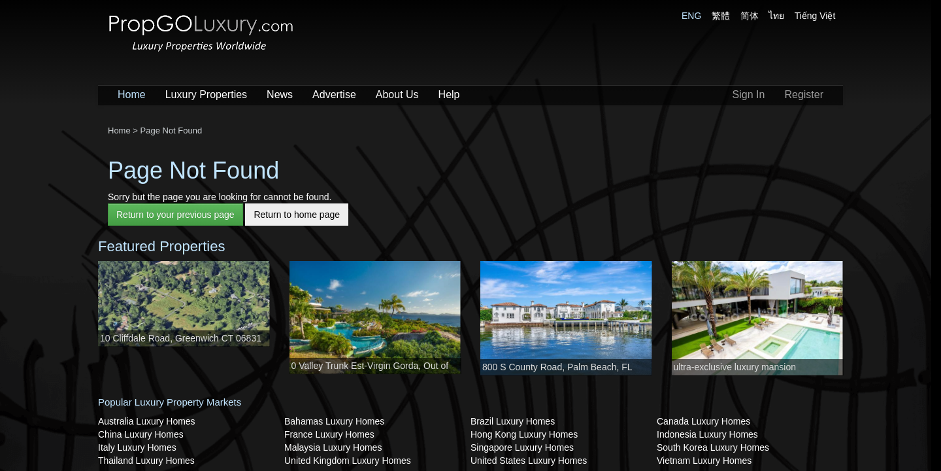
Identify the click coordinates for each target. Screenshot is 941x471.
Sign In (749, 94)
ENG (691, 15)
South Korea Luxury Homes (713, 447)
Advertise (334, 94)
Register (803, 94)
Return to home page (297, 214)
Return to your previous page (175, 214)
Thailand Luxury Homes (146, 460)
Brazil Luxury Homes (512, 421)
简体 (749, 15)
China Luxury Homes (141, 434)
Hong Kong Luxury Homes (524, 434)
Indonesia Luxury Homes (707, 434)
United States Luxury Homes (528, 460)
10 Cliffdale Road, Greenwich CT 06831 (180, 338)
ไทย (776, 15)
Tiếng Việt (815, 15)
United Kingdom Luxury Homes (347, 460)
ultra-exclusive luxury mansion (735, 367)
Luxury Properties (206, 94)
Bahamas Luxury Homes (334, 421)
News (280, 94)
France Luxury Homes (329, 434)
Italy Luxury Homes (137, 447)
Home (132, 94)
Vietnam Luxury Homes (704, 460)
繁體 (721, 15)
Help (449, 94)
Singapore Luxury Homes (522, 447)
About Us (397, 94)
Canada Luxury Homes (703, 421)
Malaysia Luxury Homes (333, 447)
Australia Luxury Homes (146, 421)
